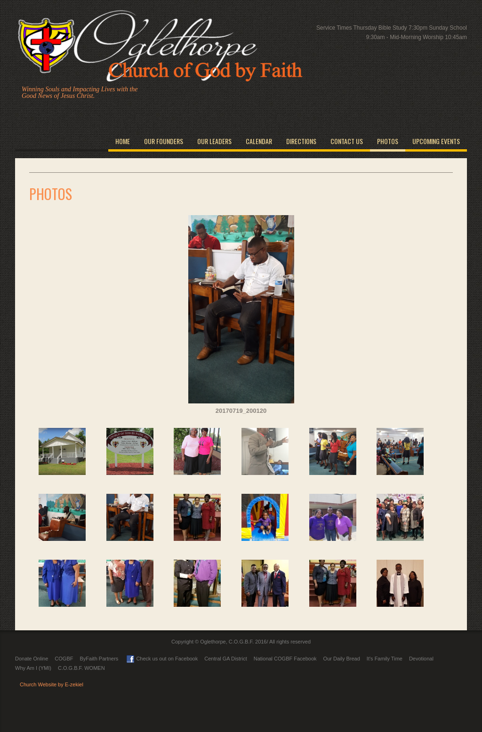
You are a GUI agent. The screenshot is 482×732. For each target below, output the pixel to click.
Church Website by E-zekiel (51, 684)
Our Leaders (214, 141)
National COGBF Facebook (285, 658)
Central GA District (225, 658)
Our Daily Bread (341, 658)
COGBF (64, 658)
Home (122, 141)
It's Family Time (384, 658)
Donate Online (31, 658)
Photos (387, 141)
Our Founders (163, 141)
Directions (301, 141)
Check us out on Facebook (162, 658)
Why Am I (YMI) (33, 668)
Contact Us (346, 141)
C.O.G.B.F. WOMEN (81, 668)
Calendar (259, 141)
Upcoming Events (436, 141)
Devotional (421, 658)
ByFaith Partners (99, 658)
